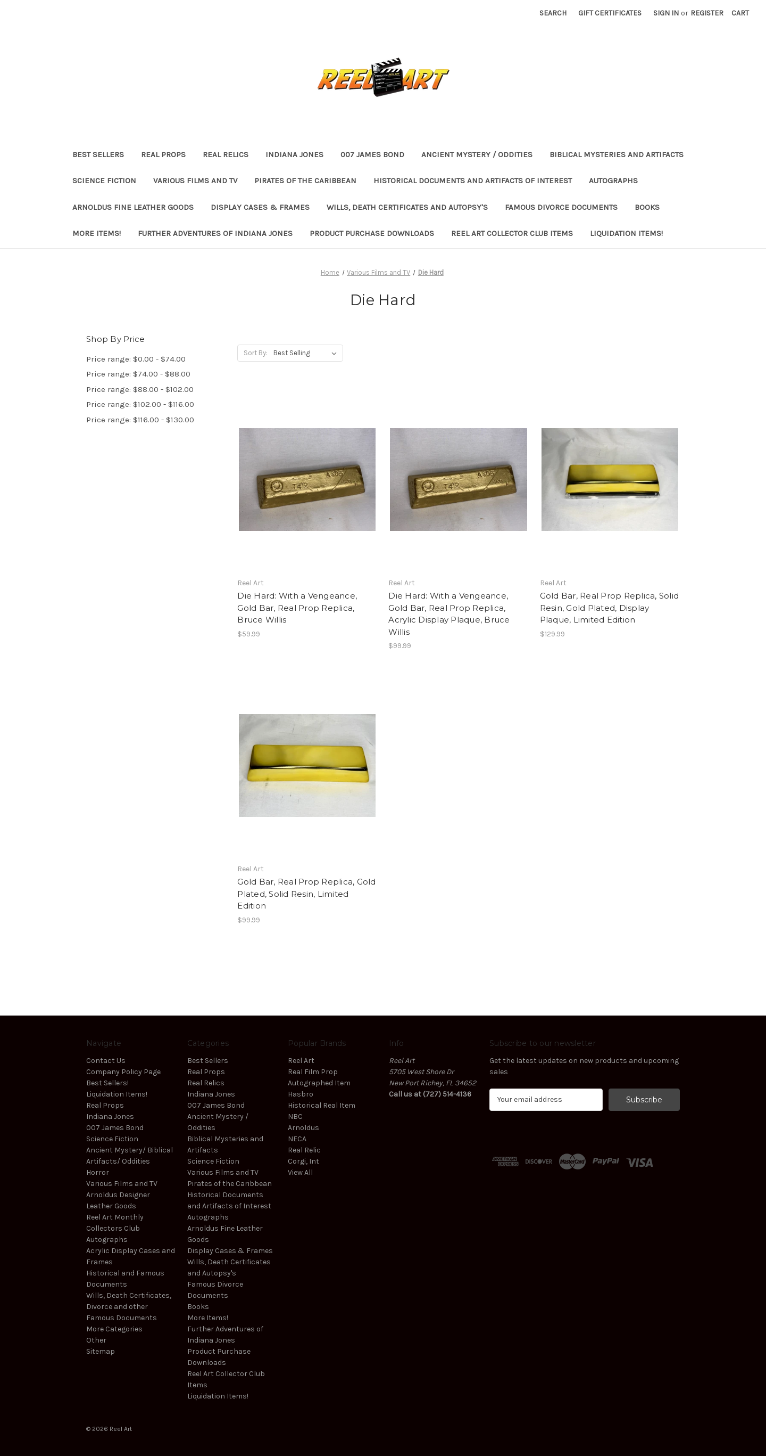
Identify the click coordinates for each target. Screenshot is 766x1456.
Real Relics (225, 154)
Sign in (666, 13)
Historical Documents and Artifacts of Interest (472, 180)
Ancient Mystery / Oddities (476, 154)
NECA (297, 1138)
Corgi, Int (303, 1161)
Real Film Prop (313, 1071)
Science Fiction (104, 180)
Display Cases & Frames (260, 207)
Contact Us (106, 1060)
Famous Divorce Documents (561, 207)
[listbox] (307, 353)
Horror (97, 1172)
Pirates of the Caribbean (305, 180)
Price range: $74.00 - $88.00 (138, 374)
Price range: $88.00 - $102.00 (140, 389)
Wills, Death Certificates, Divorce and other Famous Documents (128, 1306)
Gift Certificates (610, 13)
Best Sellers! (107, 1082)
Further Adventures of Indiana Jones (215, 233)
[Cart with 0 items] (740, 13)
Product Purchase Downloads (372, 233)
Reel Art (301, 1060)
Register (706, 13)
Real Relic (304, 1150)
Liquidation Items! (626, 233)
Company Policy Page (123, 1071)
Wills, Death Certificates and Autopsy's (407, 207)
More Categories (114, 1329)
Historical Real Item (321, 1105)
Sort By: (256, 353)
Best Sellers (98, 154)
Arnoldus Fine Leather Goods (133, 207)
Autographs (613, 180)
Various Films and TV (195, 180)
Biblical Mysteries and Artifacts (616, 154)
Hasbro (300, 1094)
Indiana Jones (294, 154)
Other (96, 1340)
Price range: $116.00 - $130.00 (140, 419)
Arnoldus (303, 1127)
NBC (295, 1116)
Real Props (163, 154)
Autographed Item (319, 1082)
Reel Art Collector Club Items (512, 233)
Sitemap (100, 1351)
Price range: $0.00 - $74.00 (136, 359)
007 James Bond (372, 154)
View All (300, 1172)
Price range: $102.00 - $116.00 (140, 404)
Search (553, 13)
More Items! (96, 233)
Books (647, 207)
